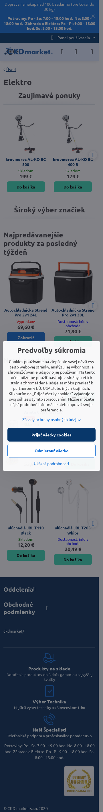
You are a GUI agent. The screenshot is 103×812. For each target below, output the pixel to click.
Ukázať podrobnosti (51, 463)
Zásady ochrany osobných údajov (51, 419)
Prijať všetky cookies (51, 434)
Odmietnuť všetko (52, 450)
